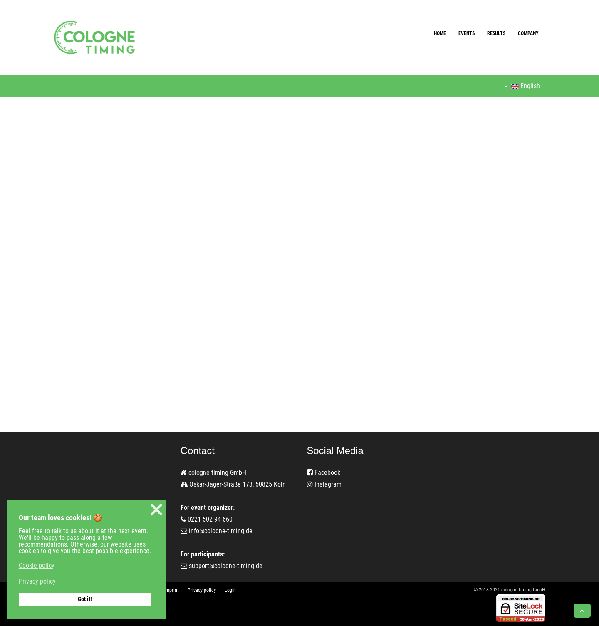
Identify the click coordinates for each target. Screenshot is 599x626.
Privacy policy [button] (37, 581)
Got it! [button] (85, 599)
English (522, 86)
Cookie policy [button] (36, 565)
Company (528, 33)
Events (466, 33)
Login (230, 590)
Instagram (324, 484)
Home (440, 33)
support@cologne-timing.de (225, 566)
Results (496, 33)
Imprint (171, 590)
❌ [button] (156, 510)
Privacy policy (202, 590)
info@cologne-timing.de (220, 531)
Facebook (323, 473)
